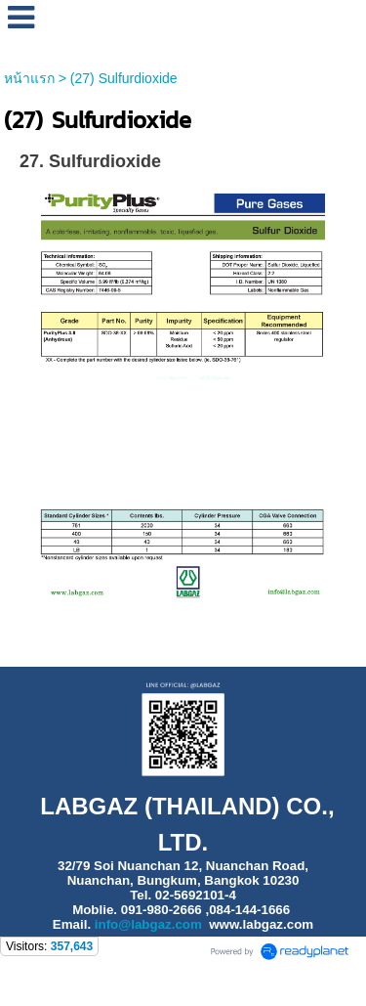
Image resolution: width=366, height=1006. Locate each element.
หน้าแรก (29, 78)
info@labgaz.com (148, 924)
